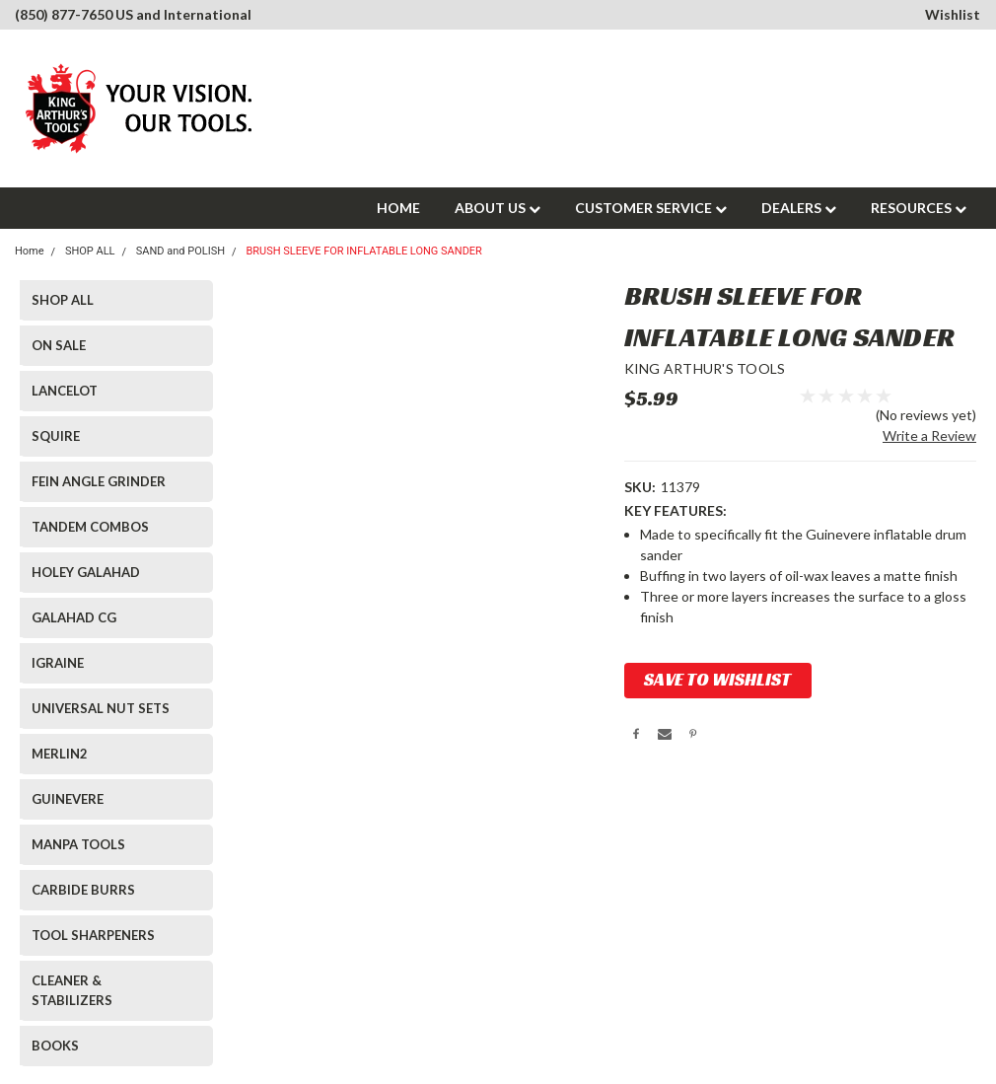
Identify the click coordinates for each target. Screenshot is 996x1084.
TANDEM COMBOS (90, 527)
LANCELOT (65, 390)
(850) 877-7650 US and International (133, 14)
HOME (398, 207)
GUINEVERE (68, 799)
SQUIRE (56, 436)
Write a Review (929, 435)
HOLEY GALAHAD (86, 572)
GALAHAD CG (74, 617)
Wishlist (952, 14)
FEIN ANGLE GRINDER (99, 481)
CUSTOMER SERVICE (651, 207)
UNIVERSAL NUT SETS (101, 708)
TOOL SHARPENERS (93, 935)
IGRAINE (58, 663)
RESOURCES (918, 207)
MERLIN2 (60, 753)
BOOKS (55, 1045)
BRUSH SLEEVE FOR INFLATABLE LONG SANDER (364, 251)
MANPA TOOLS (78, 844)
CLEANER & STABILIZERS (72, 990)
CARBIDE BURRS (83, 890)
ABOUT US (497, 207)
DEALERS (798, 207)
